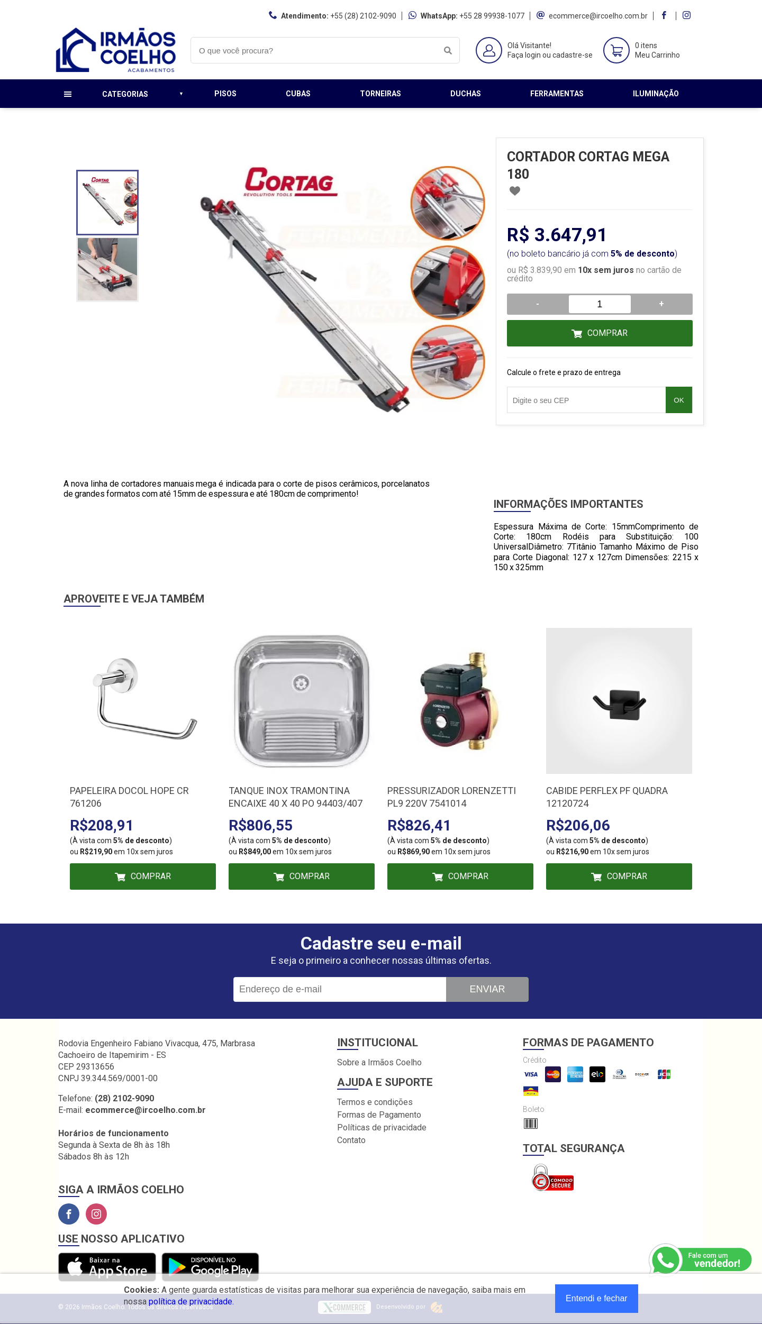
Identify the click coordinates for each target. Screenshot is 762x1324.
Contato (351, 1140)
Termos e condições (375, 1102)
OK (679, 400)
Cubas (298, 93)
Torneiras (380, 93)
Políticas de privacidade (382, 1127)
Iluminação (656, 93)
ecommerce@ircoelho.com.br (598, 16)
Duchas (465, 93)
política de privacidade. (191, 1301)
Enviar (487, 989)
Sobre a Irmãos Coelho (379, 1062)
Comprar (607, 333)
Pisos (225, 93)
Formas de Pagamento (379, 1115)
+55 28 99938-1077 (491, 16)
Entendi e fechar (597, 1298)
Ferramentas (557, 93)
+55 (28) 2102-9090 (363, 16)
